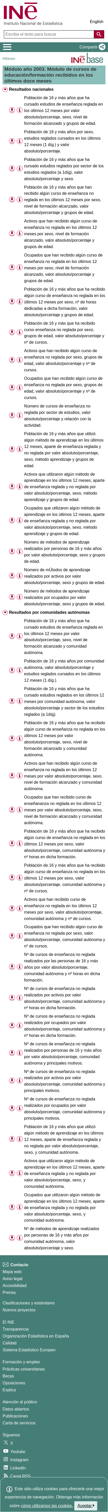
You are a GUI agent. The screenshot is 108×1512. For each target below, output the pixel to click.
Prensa (9, 1292)
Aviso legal (12, 1278)
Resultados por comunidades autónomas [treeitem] (49, 612)
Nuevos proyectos (19, 1310)
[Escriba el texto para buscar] (49, 34)
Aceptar (85, 1505)
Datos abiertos (16, 1409)
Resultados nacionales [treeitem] (31, 89)
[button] (91, 47)
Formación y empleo (21, 1362)
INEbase (9, 58)
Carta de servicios (19, 1423)
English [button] (96, 21)
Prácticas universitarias (24, 1369)
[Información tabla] (19, 110)
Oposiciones (14, 1383)
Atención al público (20, 1402)
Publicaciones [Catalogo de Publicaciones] (15, 1416)
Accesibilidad (14, 1285)
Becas (8, 1376)
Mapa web (12, 1272)
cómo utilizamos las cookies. (47, 1506)
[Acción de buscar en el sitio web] (99, 34)
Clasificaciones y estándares (29, 1303)
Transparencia (16, 1329)
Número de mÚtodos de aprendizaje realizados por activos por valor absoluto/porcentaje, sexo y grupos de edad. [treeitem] (64, 576)
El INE (8, 1322)
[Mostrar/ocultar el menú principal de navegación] (7, 47)
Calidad (9, 1343)
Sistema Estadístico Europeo (29, 1350)
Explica (9, 1390)
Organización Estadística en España (36, 1336)
